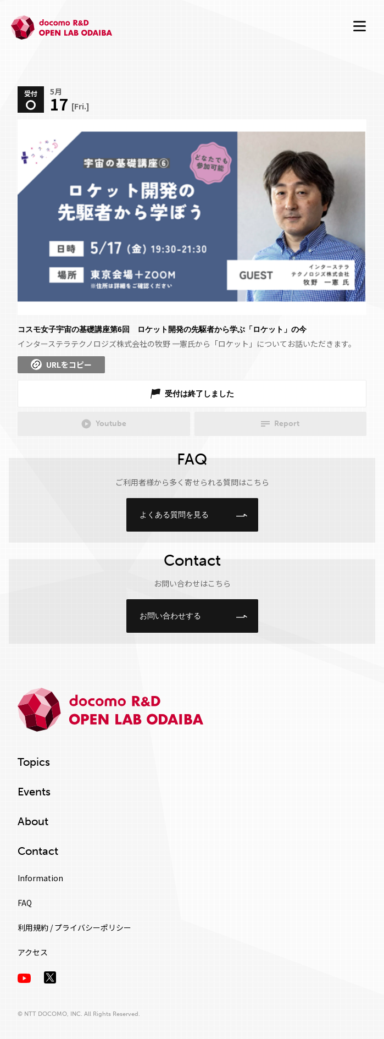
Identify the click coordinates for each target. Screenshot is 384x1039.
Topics (34, 762)
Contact (38, 851)
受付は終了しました (199, 393)
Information (40, 877)
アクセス (33, 952)
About (33, 821)
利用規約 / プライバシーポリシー (74, 927)
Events (34, 791)
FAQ (25, 902)
